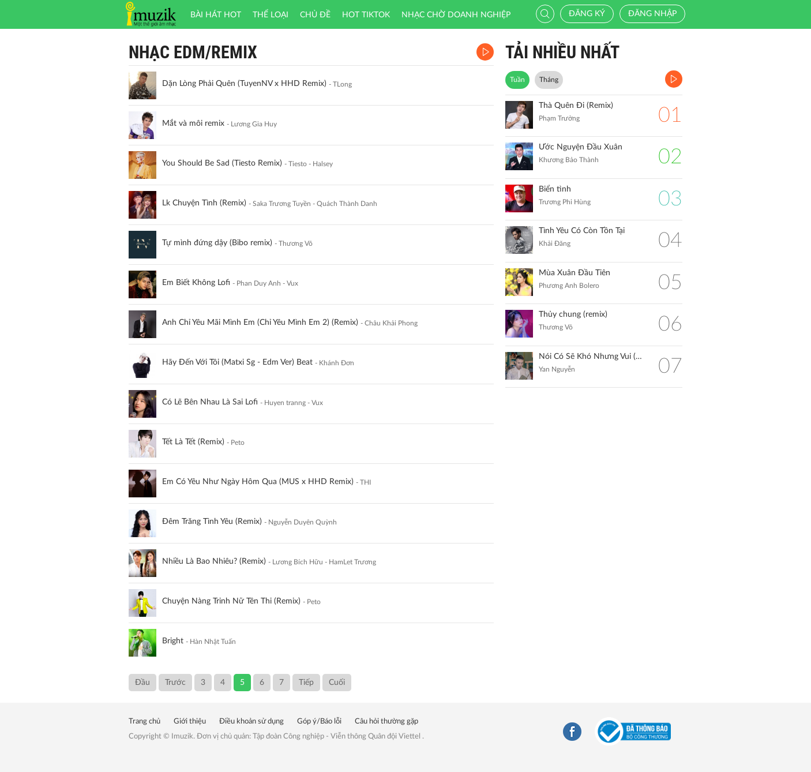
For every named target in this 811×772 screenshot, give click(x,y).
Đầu (142, 683)
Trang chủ (144, 721)
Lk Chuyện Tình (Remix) (204, 203)
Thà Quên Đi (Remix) (576, 106)
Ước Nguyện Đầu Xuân (580, 147)
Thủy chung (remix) (573, 314)
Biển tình (555, 189)
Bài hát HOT (215, 15)
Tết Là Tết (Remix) (193, 442)
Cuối (337, 683)
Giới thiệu (190, 721)
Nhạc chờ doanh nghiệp (455, 15)
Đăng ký (587, 14)
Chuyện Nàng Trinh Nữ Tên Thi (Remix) (231, 601)
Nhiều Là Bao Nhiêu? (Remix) (214, 561)
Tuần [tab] (517, 79)
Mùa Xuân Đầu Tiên (574, 273)
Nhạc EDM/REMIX (193, 52)
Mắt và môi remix (193, 123)
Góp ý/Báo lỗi (319, 721)
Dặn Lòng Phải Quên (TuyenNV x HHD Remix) (244, 84)
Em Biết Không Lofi (196, 283)
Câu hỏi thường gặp (386, 721)
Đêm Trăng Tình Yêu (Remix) (212, 522)
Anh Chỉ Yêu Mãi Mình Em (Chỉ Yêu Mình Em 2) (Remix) (260, 322)
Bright (172, 641)
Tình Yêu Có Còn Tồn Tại (582, 231)
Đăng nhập (652, 14)
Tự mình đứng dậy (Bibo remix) (217, 243)
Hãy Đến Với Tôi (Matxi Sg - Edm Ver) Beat (237, 362)
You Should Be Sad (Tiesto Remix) (222, 163)
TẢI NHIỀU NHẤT (562, 52)
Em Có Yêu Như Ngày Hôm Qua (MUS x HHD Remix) (258, 482)
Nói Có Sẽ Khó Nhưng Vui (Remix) (593, 357)
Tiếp (306, 683)
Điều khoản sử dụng (251, 721)
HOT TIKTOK (366, 15)
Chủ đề (315, 15)
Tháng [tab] (548, 79)
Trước (175, 683)
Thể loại (270, 15)
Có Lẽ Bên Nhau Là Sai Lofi (210, 402)
